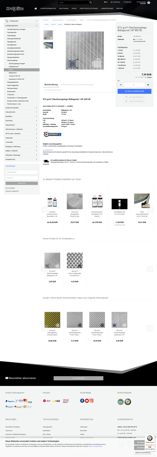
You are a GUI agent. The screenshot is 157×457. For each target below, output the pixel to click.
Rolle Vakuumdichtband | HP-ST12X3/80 (142, 214)
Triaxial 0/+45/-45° (14, 76)
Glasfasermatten (12, 88)
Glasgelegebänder (12, 82)
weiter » (60, 24)
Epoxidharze (46, 430)
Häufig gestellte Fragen (89, 8)
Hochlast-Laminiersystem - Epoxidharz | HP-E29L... (52, 214)
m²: (119, 81)
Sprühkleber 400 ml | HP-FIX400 (119, 213)
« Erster (46, 24)
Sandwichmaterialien (12, 108)
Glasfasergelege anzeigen (17, 63)
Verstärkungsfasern (12, 25)
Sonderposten (12, 21)
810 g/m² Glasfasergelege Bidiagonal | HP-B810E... (52, 273)
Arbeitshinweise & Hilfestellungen (77, 84)
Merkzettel (127, 2)
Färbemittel (9, 138)
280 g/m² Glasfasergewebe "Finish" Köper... (75, 333)
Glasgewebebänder (13, 57)
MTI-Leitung (46, 434)
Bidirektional (12, 73)
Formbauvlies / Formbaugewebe (17, 98)
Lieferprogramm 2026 (48, 8)
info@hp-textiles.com (129, 437)
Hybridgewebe (11, 42)
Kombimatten (11, 91)
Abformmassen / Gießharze (14, 129)
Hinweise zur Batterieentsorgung (15, 434)
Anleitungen (63, 8)
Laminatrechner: (48, 150)
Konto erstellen (10, 188)
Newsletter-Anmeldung (12, 427)
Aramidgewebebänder (14, 48)
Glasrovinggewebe (13, 85)
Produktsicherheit (53, 90)
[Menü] (153, 435)
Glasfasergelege (12, 60)
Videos (74, 8)
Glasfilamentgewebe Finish (15, 54)
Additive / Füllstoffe (12, 151)
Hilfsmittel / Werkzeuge (13, 155)
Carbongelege (11, 35)
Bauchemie (9, 120)
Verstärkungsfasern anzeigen (16, 29)
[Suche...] (91, 3)
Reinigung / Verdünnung (13, 146)
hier (65, 106)
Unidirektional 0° (14, 66)
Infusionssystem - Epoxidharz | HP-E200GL (97, 214)
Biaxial (11, 70)
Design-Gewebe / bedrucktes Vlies (18, 101)
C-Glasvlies (10, 94)
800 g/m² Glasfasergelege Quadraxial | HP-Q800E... (119, 333)
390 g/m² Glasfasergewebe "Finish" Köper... (97, 333)
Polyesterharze (10, 125)
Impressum (9, 430)
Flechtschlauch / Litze (14, 104)
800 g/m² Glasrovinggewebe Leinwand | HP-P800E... (74, 273)
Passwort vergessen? (12, 191)
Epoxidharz (9, 116)
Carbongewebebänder (14, 38)
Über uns (119, 8)
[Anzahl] (134, 84)
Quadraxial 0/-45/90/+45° (16, 79)
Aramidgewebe (11, 45)
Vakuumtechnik (10, 112)
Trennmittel (9, 142)
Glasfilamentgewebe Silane (15, 51)
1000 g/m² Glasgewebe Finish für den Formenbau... (74, 214)
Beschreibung (51, 84)
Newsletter (83, 430)
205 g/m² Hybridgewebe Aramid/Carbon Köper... (52, 333)
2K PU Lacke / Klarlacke (13, 133)
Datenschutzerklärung (95, 446)
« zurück (53, 24)
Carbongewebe (11, 32)
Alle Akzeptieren (143, 442)
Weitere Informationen (142, 452)
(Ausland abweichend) (139, 41)
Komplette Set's (10, 159)
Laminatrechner (107, 8)
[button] (106, 2)
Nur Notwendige (142, 448)
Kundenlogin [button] (115, 2)
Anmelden (22, 183)
